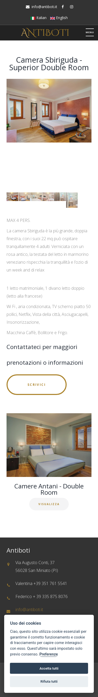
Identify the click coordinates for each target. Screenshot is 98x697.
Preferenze (48, 654)
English (59, 17)
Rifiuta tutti (49, 681)
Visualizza (49, 504)
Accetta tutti (49, 668)
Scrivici (36, 384)
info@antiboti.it (44, 6)
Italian (39, 17)
